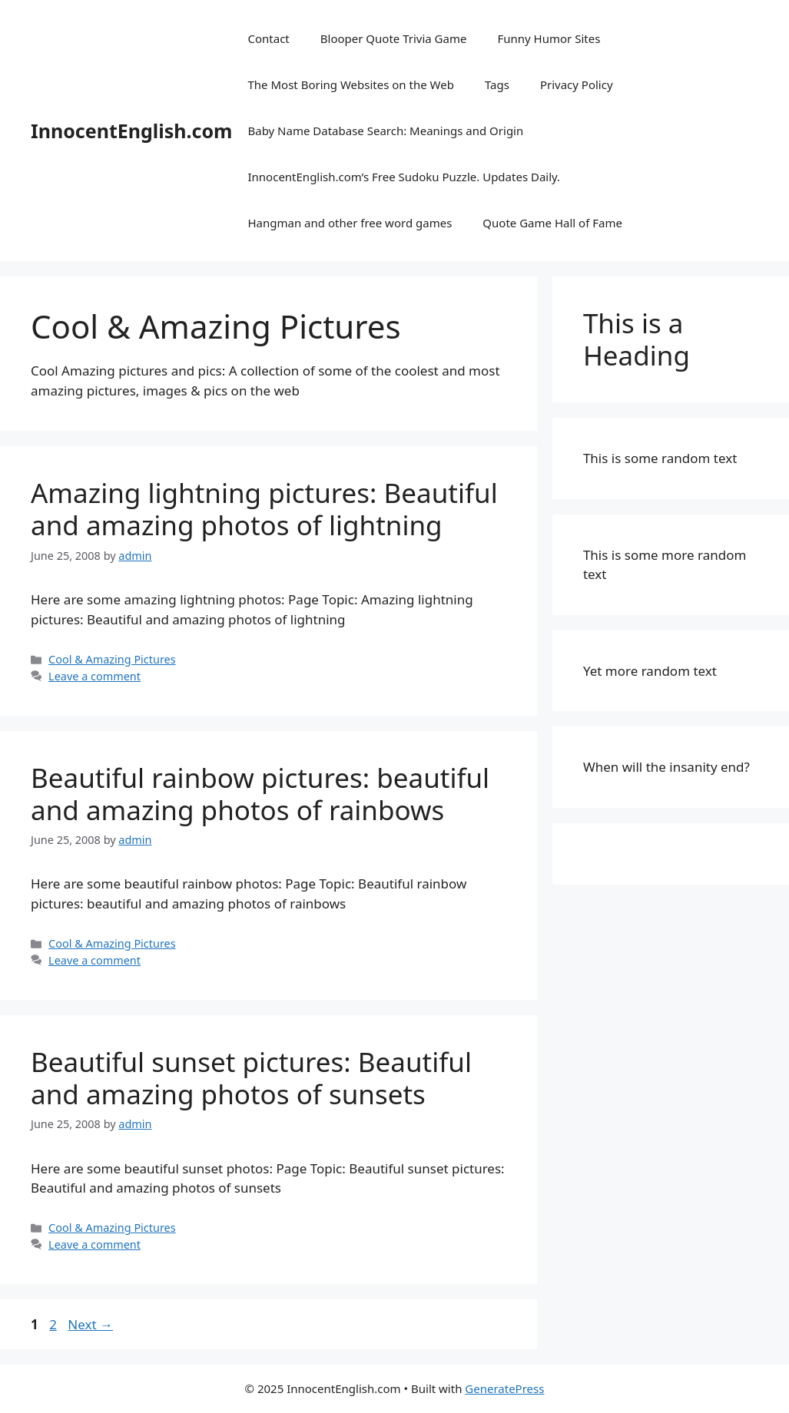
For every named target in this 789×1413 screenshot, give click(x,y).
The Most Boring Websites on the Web (350, 84)
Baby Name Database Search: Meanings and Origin (385, 130)
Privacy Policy (576, 84)
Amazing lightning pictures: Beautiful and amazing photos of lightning (264, 509)
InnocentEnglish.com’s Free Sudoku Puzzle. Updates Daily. (403, 176)
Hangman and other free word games (349, 222)
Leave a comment (94, 676)
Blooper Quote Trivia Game (393, 38)
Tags (497, 84)
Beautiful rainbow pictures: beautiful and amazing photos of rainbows (260, 793)
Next (90, 1324)
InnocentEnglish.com (131, 130)
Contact (268, 38)
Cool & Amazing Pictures (112, 659)
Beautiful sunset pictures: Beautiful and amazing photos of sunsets (251, 1078)
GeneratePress (504, 1388)
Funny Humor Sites (548, 38)
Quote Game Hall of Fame (552, 222)
